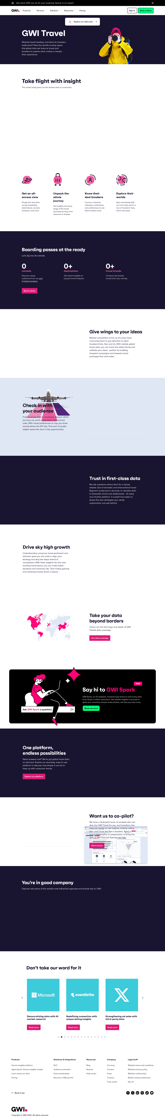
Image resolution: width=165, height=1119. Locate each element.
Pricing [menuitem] (82, 10)
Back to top (18, 1093)
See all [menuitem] (131, 1082)
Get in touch (96, 845)
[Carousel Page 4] (68, 1037)
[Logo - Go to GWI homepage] (19, 1110)
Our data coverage (99, 638)
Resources (70, 10)
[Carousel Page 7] (78, 1037)
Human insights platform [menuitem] (22, 1065)
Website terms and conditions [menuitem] (141, 1065)
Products (28, 10)
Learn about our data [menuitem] (20, 1073)
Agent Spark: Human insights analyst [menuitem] (27, 1069)
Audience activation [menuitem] (62, 1069)
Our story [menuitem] (111, 1065)
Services (41, 10)
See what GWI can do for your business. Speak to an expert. (45, 3)
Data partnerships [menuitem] (61, 1073)
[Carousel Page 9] (84, 1037)
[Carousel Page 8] (81, 1037)
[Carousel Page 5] (71, 1037)
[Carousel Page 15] (104, 1037)
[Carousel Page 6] (75, 1037)
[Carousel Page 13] (98, 1037)
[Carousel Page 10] (88, 1037)
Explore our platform (34, 776)
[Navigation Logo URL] (15, 10)
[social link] (128, 1093)
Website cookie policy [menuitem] (137, 1073)
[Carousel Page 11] (91, 1037)
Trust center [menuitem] (112, 1082)
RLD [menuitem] (55, 1065)
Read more (34, 1027)
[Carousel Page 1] (58, 1037)
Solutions (55, 10)
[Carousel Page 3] (65, 1037)
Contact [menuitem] (110, 1077)
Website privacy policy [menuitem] (137, 1069)
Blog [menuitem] (88, 1065)
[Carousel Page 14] (101, 1037)
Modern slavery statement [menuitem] (139, 1077)
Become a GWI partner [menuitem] (63, 1077)
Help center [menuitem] (91, 1073)
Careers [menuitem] (110, 1069)
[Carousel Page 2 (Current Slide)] (61, 1037)
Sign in (132, 10)
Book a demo (146, 10)
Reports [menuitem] (89, 1069)
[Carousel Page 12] (94, 1037)
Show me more (91, 708)
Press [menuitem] (109, 1073)
